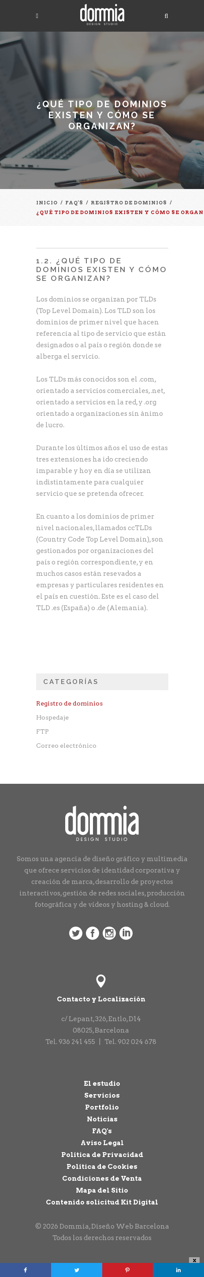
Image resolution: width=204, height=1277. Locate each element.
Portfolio (102, 1107)
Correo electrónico (66, 745)
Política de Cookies (102, 1166)
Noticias (102, 1119)
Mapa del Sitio (102, 1190)
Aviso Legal (102, 1143)
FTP (42, 731)
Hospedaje (52, 717)
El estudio (102, 1083)
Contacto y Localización (101, 999)
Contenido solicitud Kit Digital (102, 1202)
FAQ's (102, 1131)
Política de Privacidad (102, 1155)
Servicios (102, 1095)
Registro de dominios (69, 703)
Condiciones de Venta (102, 1178)
